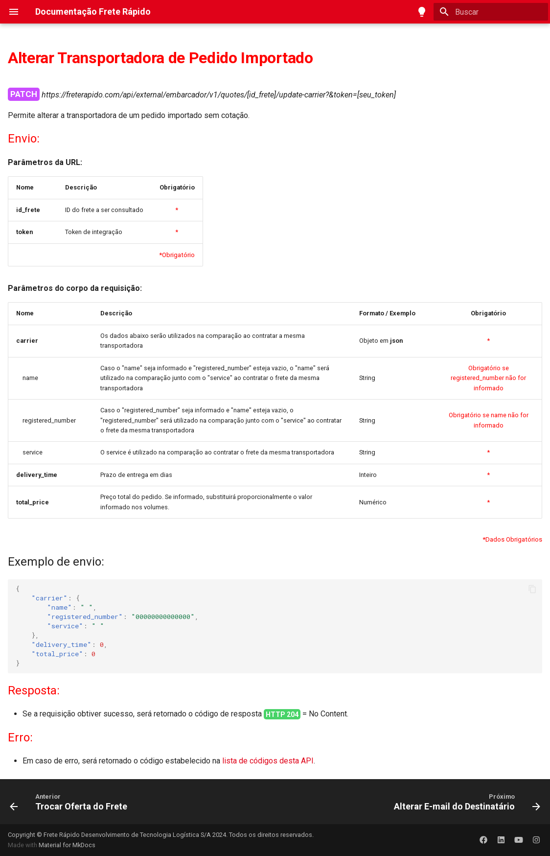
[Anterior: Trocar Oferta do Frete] (70, 801)
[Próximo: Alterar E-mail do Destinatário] (465, 801)
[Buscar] (491, 12)
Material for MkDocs (67, 845)
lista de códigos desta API (268, 760)
